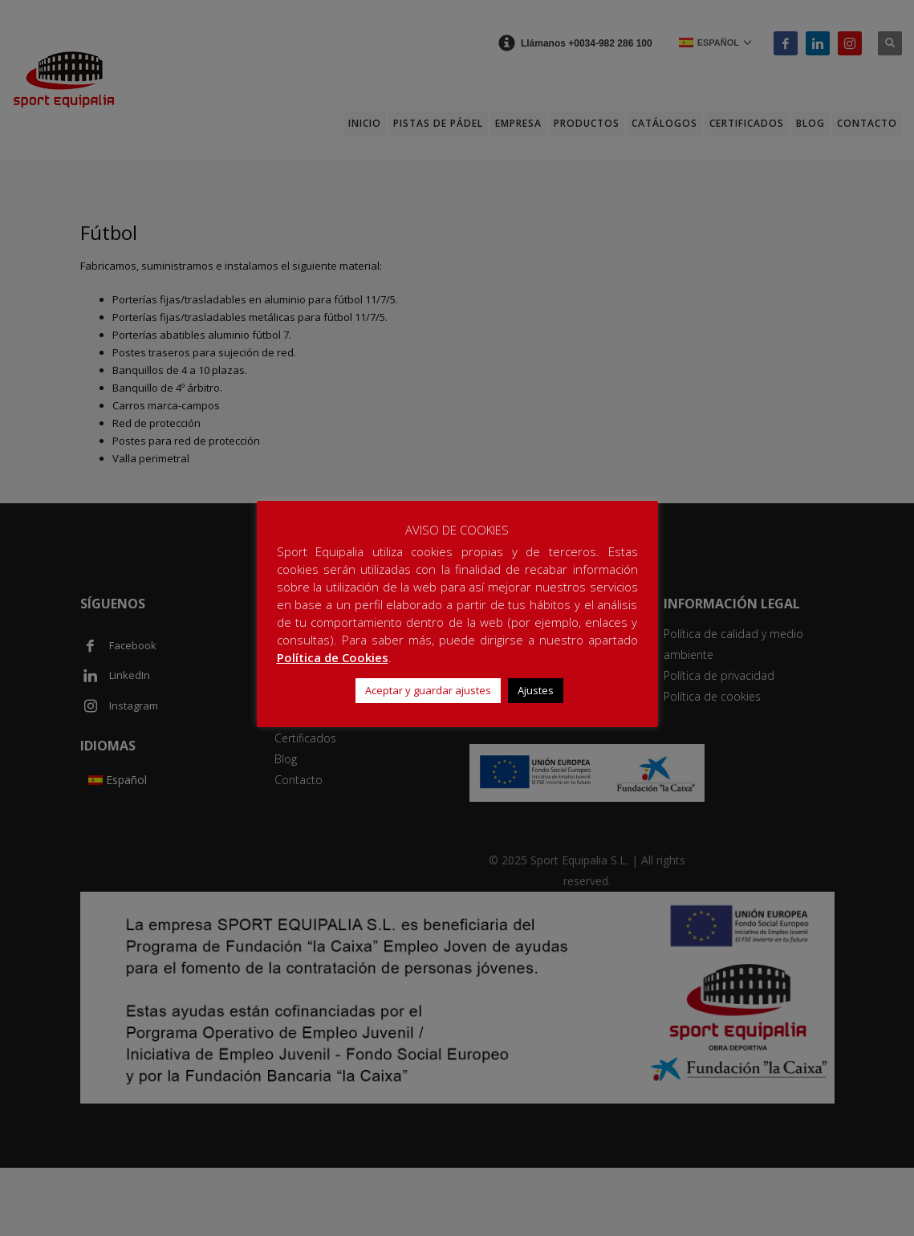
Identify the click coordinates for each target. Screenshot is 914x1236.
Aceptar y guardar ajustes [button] (428, 690)
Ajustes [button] (536, 690)
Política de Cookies (332, 657)
